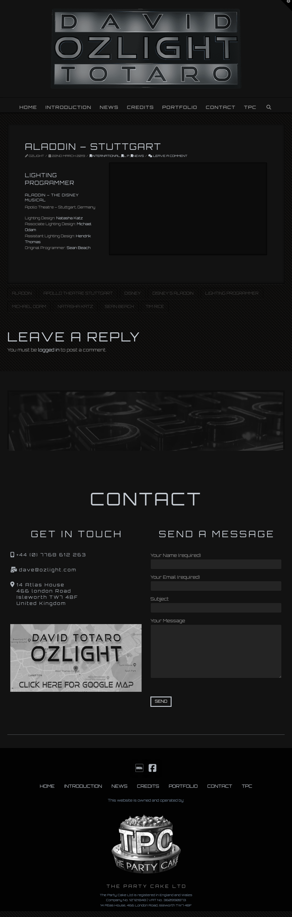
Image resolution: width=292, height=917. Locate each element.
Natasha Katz (69, 218)
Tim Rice (155, 306)
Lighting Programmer (232, 293)
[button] (286, 5)
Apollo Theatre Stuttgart (78, 293)
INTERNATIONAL (105, 155)
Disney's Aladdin (173, 293)
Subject (216, 604)
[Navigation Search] (269, 105)
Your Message (216, 624)
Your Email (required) (216, 582)
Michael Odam (29, 306)
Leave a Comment (167, 155)
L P (125, 155)
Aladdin (22, 293)
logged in (49, 350)
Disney (133, 293)
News (137, 155)
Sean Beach (78, 248)
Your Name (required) (216, 560)
